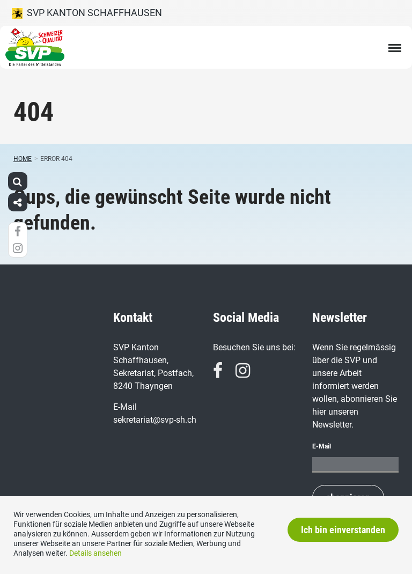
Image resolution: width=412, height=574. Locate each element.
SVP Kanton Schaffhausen (87, 13)
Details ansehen (95, 553)
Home (22, 159)
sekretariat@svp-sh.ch (154, 420)
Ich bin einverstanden (343, 529)
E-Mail (321, 446)
